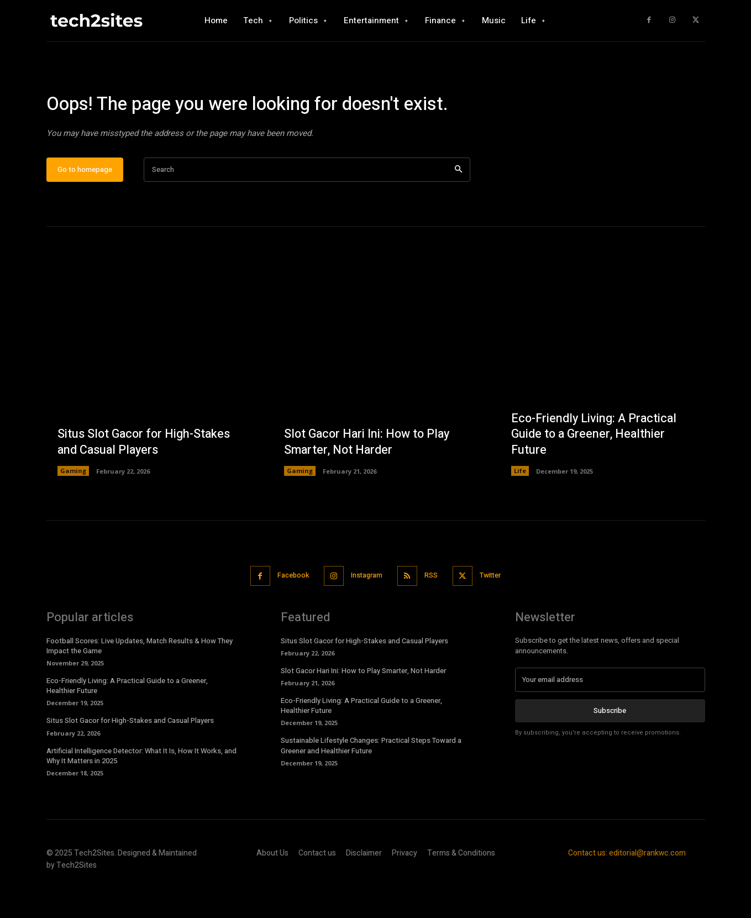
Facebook (288, 608)
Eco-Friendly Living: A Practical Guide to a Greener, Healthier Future (595, 466)
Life (520, 504)
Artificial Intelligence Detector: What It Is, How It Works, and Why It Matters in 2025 (141, 788)
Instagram (365, 608)
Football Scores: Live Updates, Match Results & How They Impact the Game (139, 678)
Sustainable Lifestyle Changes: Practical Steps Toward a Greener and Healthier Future (371, 778)
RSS (433, 608)
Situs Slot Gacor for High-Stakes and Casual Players (145, 475)
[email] (610, 712)
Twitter (496, 608)
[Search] (458, 202)
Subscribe (610, 742)
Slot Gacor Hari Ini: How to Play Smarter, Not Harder (369, 475)
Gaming (73, 504)
